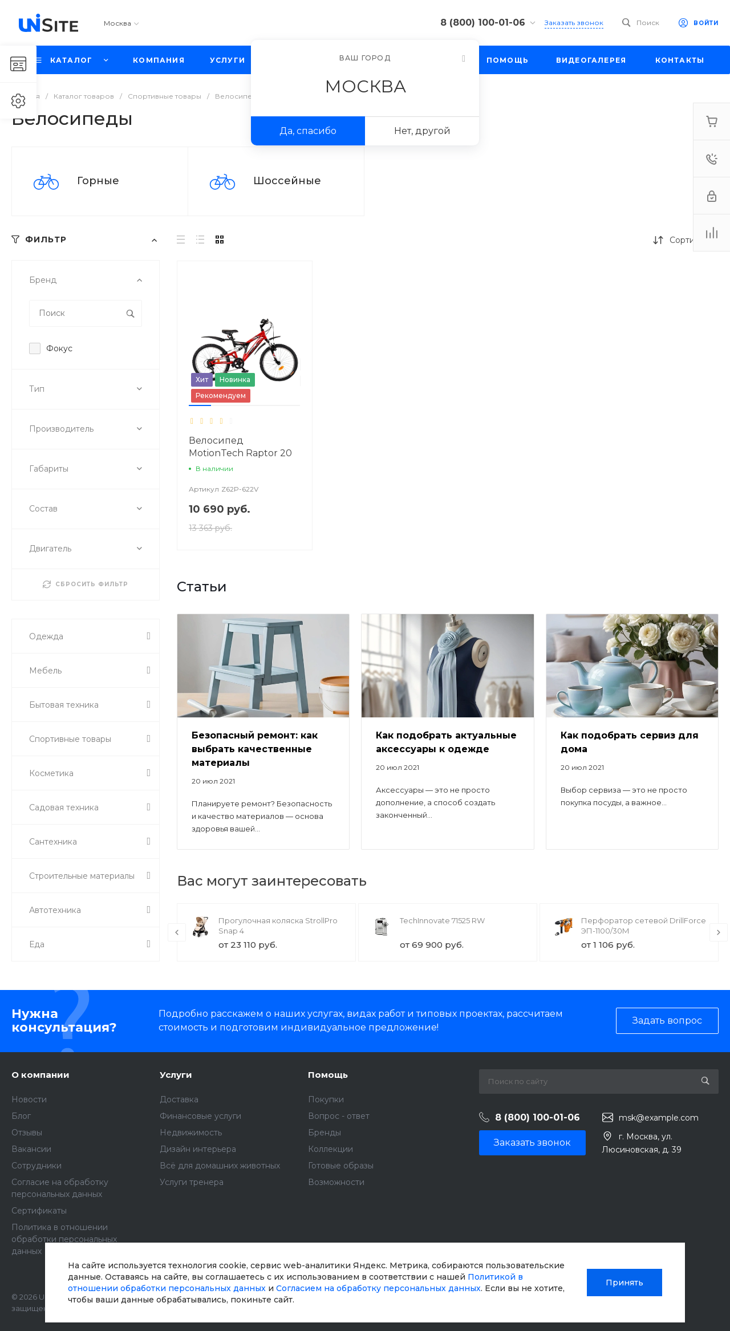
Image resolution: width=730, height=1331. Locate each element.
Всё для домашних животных (220, 1165)
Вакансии (31, 1149)
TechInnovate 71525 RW (442, 920)
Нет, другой (422, 130)
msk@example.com (659, 1118)
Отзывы (26, 1132)
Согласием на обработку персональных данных (378, 1288)
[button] (200, 405)
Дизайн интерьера (198, 1149)
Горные (98, 181)
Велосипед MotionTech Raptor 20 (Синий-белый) (240, 453)
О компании (40, 1074)
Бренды (324, 1132)
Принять (624, 1282)
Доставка (179, 1099)
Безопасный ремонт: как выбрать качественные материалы (255, 749)
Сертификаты (39, 1211)
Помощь (328, 1074)
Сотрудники (36, 1165)
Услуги (176, 1074)
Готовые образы (341, 1165)
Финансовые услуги (200, 1116)
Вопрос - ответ (339, 1116)
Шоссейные (287, 181)
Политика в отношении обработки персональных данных (64, 1239)
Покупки (326, 1099)
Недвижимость (191, 1132)
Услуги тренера (192, 1182)
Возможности (336, 1182)
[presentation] (177, 932)
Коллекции (330, 1149)
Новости (29, 1099)
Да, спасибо (307, 130)
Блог (21, 1116)
